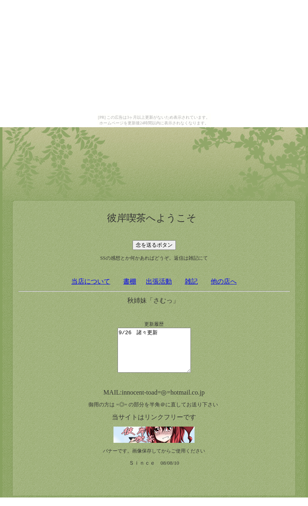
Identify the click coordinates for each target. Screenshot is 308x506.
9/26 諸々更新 (154, 354)
